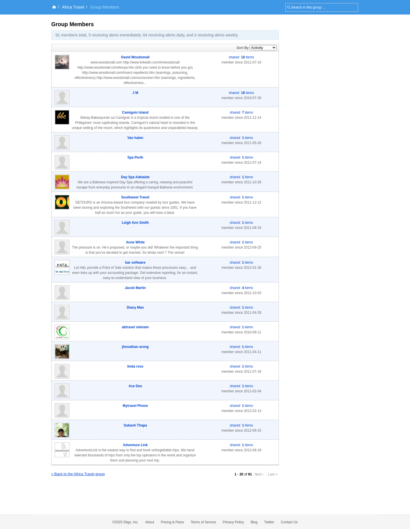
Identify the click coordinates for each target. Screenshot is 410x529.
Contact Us (289, 522)
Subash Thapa (135, 425)
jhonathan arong (135, 347)
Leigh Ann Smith (135, 223)
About (149, 522)
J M (135, 93)
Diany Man (135, 307)
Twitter (269, 522)
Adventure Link (135, 445)
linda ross (135, 366)
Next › (259, 474)
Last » (272, 474)
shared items (241, 57)
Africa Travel (73, 7)
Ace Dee (135, 386)
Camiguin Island (135, 112)
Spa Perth (135, 157)
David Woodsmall (135, 57)
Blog (254, 522)
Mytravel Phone (135, 406)
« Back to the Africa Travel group (78, 474)
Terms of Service (203, 522)
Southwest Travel (135, 197)
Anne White (135, 242)
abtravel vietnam (135, 327)
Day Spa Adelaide (135, 177)
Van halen (135, 138)
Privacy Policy (233, 522)
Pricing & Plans (172, 522)
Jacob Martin (135, 288)
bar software (135, 262)
